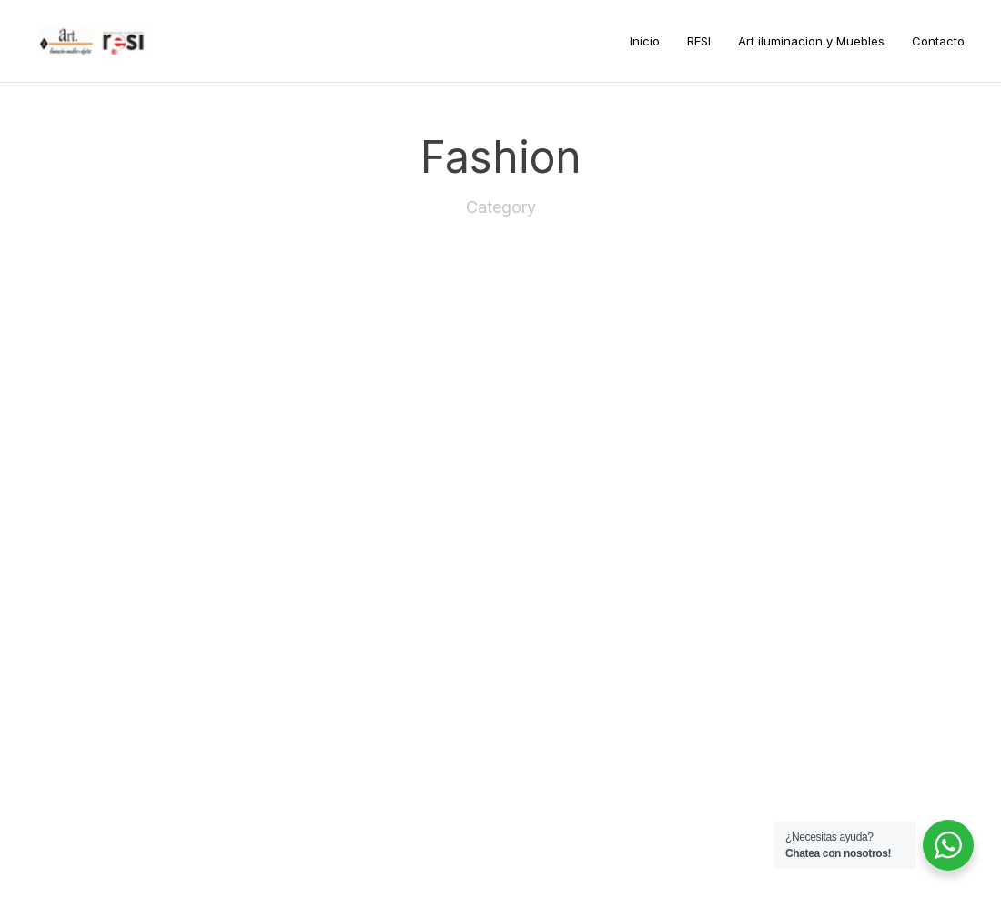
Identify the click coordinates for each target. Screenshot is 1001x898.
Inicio (645, 41)
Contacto (938, 41)
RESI (699, 41)
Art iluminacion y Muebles (811, 41)
